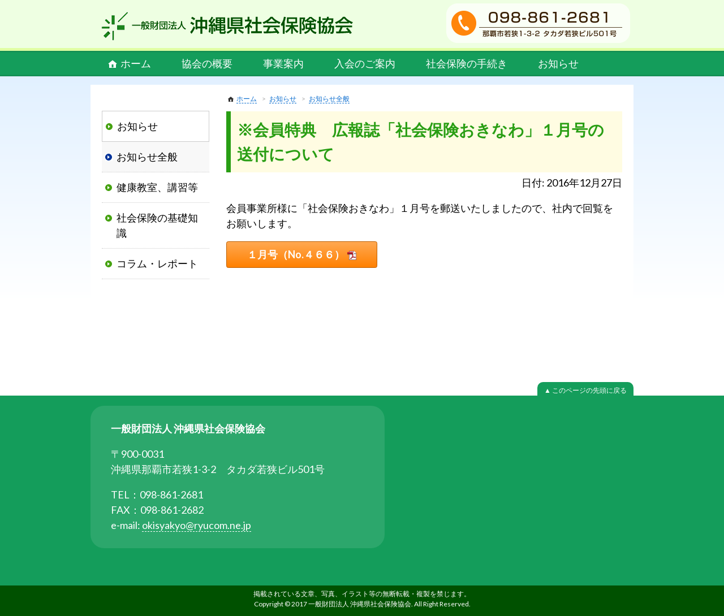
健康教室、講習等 (157, 187)
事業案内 (283, 63)
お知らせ (558, 63)
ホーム (135, 63)
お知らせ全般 (329, 98)
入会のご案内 (364, 63)
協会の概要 (207, 63)
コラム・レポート (157, 263)
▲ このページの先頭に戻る (585, 390)
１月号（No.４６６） (295, 254)
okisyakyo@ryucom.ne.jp (196, 525)
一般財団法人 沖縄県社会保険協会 (227, 26)
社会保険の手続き (466, 63)
